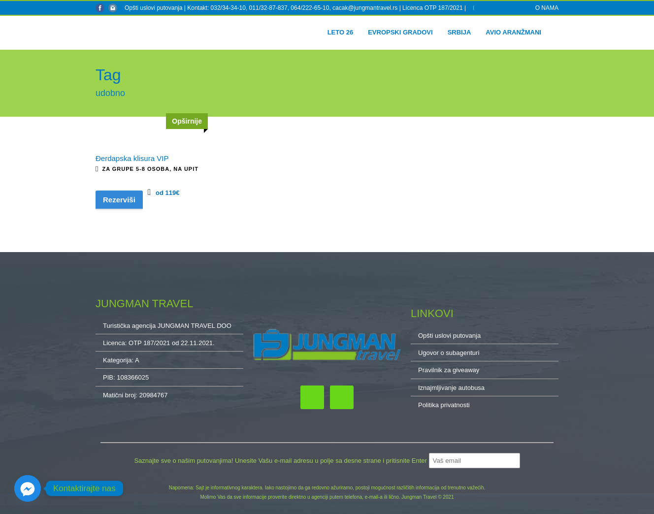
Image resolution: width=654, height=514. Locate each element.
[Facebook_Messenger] (27, 488)
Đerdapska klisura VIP (132, 158)
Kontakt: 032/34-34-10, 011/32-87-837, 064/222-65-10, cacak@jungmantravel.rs (293, 7)
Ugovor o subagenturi (448, 352)
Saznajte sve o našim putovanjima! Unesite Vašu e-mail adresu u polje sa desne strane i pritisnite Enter (281, 460)
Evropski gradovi (400, 32)
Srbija (459, 32)
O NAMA (546, 7)
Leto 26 (340, 32)
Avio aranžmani (513, 32)
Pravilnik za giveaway (448, 370)
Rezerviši (119, 199)
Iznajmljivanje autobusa (451, 387)
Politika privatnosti (444, 405)
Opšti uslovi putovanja (153, 7)
